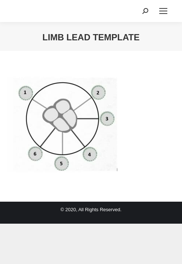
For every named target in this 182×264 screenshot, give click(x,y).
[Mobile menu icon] (163, 11)
